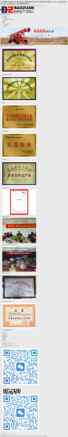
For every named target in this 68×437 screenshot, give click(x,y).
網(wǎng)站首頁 (6, 46)
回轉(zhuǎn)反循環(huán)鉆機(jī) (9, 19)
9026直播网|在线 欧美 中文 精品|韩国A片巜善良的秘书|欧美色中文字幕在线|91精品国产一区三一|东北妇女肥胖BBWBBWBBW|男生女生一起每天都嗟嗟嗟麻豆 (23, 436)
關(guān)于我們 (4, 16)
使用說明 (3, 338)
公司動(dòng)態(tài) (7, 23)
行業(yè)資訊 (6, 24)
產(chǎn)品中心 (4, 17)
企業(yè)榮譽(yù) (4, 20)
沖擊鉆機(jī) (6, 18)
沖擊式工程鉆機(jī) (26, 45)
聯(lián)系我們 (4, 26)
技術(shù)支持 (6, 25)
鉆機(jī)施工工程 (31, 45)
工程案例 (3, 21)
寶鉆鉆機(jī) (8, 45)
